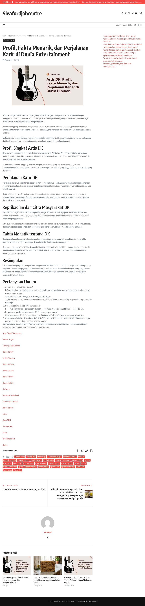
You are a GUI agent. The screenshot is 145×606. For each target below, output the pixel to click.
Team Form (80, 467)
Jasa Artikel (7, 426)
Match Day (17, 463)
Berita (5, 445)
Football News (36, 460)
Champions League (54, 457)
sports (21, 467)
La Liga (87, 460)
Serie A (76, 463)
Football (81, 457)
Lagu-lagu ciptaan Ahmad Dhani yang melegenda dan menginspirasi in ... (15, 580)
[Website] (48, 537)
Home (5, 36)
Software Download (11, 395)
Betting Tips (31, 457)
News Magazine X (90, 601)
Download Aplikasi (10, 402)
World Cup (17, 470)
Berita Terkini (8, 352)
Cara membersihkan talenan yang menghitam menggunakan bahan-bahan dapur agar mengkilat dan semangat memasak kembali (122, 47)
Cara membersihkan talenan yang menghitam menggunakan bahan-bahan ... (47, 580)
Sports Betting (43, 467)
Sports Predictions (67, 467)
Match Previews (41, 463)
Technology (13, 36)
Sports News (54, 467)
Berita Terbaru (8, 364)
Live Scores (7, 463)
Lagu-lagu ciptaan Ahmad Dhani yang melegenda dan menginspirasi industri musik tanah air (122, 39)
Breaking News (9, 439)
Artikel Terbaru (9, 358)
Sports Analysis (30, 467)
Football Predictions (63, 460)
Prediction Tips (54, 463)
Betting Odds (20, 457)
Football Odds (48, 460)
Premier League (66, 463)
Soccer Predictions (10, 467)
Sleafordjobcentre (22, 13)
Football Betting (23, 460)
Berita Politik (8, 377)
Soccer (83, 463)
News (5, 414)
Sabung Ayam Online (11, 346)
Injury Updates (77, 460)
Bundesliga (41, 457)
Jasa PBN (7, 420)
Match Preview (28, 463)
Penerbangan (8, 370)
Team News (7, 470)
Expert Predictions (69, 457)
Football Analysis (9, 460)
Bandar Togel (8, 339)
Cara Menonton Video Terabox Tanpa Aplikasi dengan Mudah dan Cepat (78, 580)
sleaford (47, 532)
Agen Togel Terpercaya (12, 333)
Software (6, 389)
